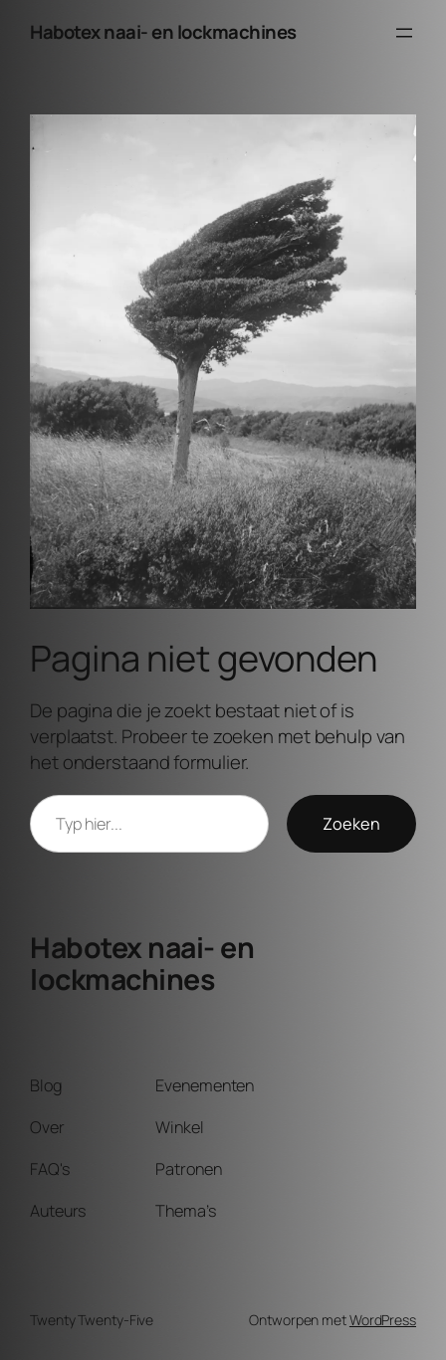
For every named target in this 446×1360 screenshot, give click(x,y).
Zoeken (351, 824)
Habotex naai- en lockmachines (163, 32)
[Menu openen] (404, 33)
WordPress (382, 1319)
